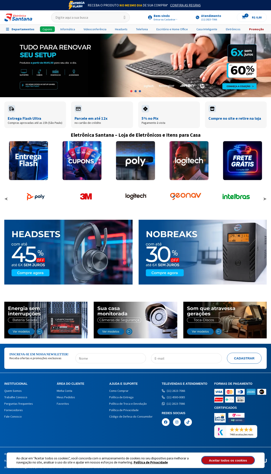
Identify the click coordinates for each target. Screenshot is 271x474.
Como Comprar (119, 391)
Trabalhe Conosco (15, 397)
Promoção (256, 29)
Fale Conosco (13, 416)
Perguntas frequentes (18, 404)
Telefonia (142, 29)
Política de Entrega (121, 397)
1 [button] (131, 91)
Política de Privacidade (151, 462)
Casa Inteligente (206, 29)
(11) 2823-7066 (173, 391)
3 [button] (140, 91)
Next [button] (265, 199)
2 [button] (136, 91)
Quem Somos (13, 391)
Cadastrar (244, 358)
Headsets (121, 29)
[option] (135, 65)
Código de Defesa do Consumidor (131, 416)
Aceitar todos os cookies (231, 460)
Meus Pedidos (66, 397)
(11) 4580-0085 (173, 397)
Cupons (47, 29)
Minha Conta (64, 391)
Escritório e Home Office (172, 29)
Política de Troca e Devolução (128, 404)
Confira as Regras (185, 5)
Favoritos (63, 404)
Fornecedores (13, 410)
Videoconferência (95, 29)
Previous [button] (6, 199)
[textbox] (90, 17)
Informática (67, 29)
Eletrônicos (233, 29)
